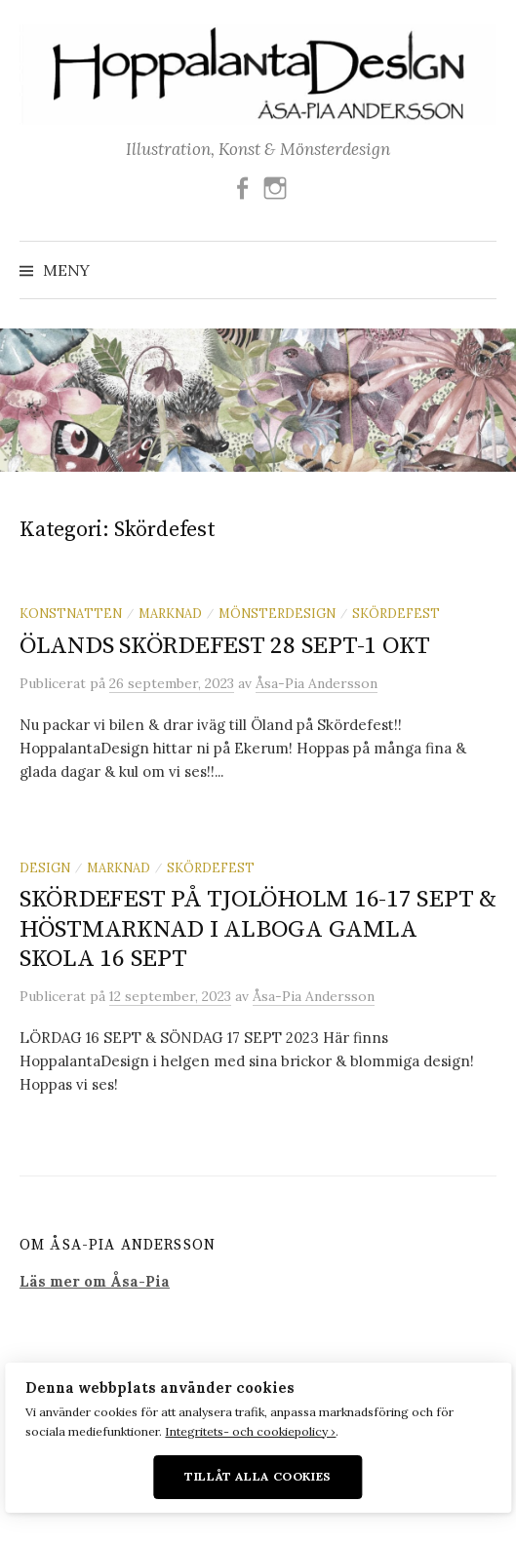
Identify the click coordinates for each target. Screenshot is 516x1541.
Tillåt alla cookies (258, 1476)
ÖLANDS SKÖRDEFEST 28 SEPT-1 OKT (225, 646)
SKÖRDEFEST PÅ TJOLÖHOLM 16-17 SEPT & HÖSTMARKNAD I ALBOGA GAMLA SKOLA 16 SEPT (258, 928)
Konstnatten (71, 613)
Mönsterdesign (277, 613)
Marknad (170, 613)
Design (45, 867)
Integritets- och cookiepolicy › (250, 1431)
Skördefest (396, 613)
